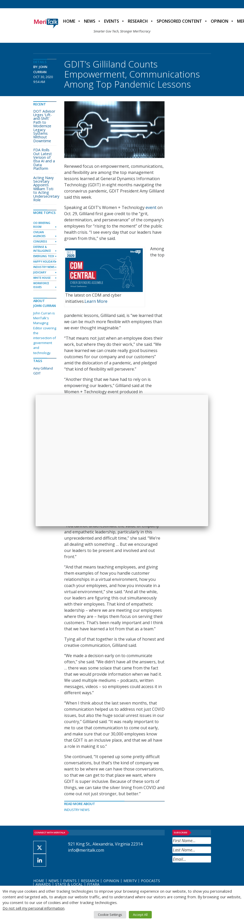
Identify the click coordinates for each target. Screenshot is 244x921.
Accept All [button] (140, 914)
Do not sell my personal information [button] (33, 908)
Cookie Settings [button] (110, 914)
